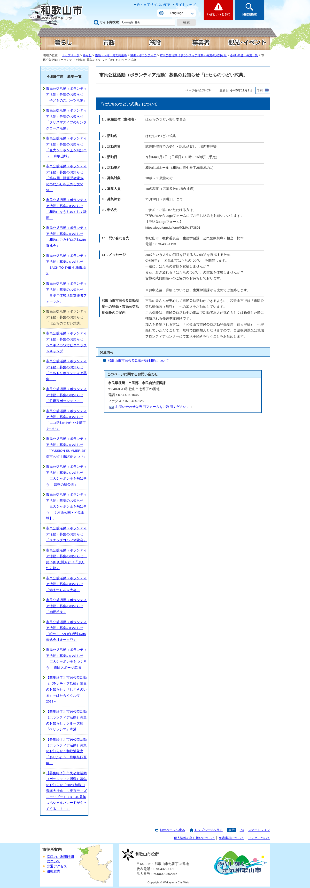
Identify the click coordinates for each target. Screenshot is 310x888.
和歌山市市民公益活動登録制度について (138, 361)
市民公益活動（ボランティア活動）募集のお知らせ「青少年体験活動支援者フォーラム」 (66, 292)
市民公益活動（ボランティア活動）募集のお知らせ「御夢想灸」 (66, 606)
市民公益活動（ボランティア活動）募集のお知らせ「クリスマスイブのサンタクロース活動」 (66, 119)
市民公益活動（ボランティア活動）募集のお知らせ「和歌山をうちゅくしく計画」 (66, 208)
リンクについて (259, 838)
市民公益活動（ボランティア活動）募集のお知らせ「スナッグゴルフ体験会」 (66, 534)
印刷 (260, 90)
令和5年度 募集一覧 (244, 55)
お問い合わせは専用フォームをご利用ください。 (154, 407)
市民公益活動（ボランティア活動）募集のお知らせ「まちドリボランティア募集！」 (66, 370)
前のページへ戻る (172, 830)
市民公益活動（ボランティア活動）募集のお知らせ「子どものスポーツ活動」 (66, 94)
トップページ (70, 55)
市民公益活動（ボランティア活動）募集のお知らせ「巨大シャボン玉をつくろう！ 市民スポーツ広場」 (66, 658)
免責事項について (231, 838)
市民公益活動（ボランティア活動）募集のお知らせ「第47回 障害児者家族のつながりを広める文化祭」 (66, 178)
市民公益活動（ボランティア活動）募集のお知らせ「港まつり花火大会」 (66, 584)
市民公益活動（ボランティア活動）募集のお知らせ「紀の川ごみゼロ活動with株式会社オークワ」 (66, 631)
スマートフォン (259, 830)
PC (242, 830)
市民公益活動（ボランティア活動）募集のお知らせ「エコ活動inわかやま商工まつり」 (66, 420)
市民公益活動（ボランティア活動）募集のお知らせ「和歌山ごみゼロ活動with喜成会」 (66, 236)
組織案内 (53, 871)
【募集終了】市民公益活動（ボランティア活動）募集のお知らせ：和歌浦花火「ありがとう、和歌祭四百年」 (66, 751)
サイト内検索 (109, 22)
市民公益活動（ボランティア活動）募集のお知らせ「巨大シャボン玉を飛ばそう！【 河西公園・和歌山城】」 (66, 506)
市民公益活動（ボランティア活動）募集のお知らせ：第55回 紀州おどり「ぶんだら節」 (66, 559)
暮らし (87, 55)
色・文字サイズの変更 (153, 5)
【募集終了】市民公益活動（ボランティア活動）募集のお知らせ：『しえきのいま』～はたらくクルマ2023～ (66, 689)
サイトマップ (185, 5)
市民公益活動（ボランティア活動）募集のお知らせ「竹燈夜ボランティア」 (66, 395)
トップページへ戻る (208, 830)
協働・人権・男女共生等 (111, 55)
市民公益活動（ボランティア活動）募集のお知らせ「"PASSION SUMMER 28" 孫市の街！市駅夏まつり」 (66, 447)
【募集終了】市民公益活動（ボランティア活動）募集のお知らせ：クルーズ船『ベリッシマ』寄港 (66, 720)
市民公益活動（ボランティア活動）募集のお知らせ (193, 55)
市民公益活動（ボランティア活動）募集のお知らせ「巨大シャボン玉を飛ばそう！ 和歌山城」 (66, 147)
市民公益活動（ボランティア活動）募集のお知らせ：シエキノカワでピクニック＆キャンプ (66, 342)
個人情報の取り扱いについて (194, 838)
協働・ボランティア (143, 55)
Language (176, 13)
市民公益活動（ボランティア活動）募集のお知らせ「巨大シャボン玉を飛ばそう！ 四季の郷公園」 (66, 475)
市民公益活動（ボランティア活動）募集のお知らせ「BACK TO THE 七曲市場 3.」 (67, 264)
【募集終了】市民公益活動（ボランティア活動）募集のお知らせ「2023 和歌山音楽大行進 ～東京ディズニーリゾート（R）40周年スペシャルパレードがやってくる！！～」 (66, 791)
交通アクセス (57, 866)
